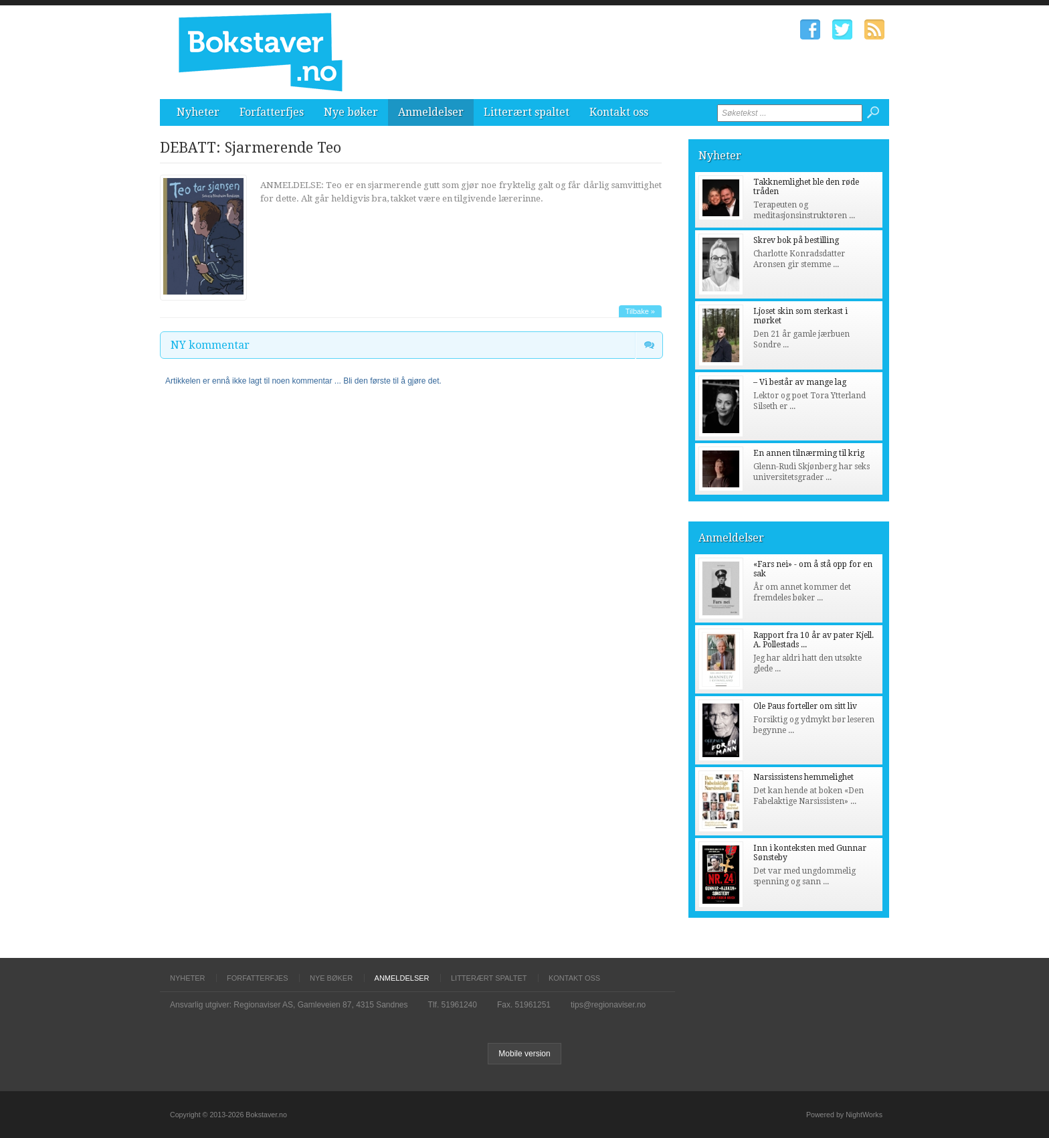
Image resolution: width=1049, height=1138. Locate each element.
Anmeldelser (431, 112)
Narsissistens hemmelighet (803, 777)
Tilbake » (640, 311)
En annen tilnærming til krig (808, 453)
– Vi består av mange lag (799, 382)
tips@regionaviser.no (608, 1004)
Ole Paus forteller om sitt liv (805, 706)
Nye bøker (351, 112)
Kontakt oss (618, 112)
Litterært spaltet (526, 112)
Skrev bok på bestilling (796, 240)
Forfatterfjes (272, 112)
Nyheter (198, 112)
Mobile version (524, 1053)
